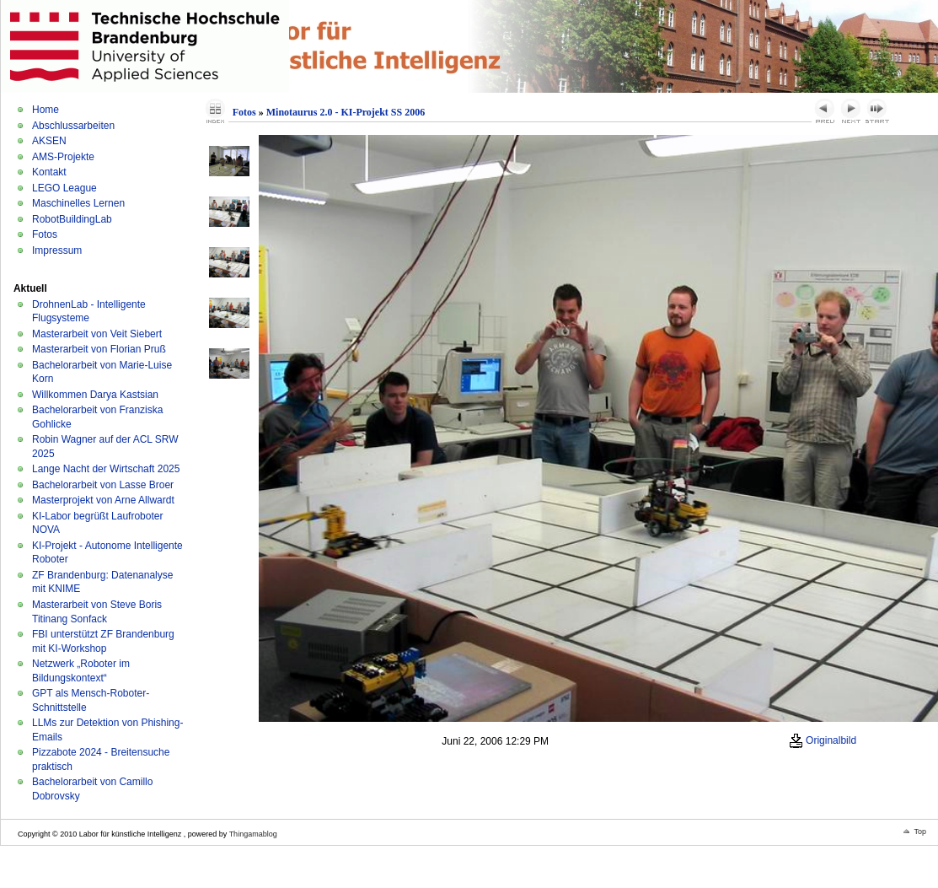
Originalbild (822, 740)
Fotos (44, 234)
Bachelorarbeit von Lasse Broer (103, 485)
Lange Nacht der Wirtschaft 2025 (106, 469)
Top (920, 831)
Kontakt (49, 172)
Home (45, 110)
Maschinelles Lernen (78, 203)
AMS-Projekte (63, 157)
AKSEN (49, 141)
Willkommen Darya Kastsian (95, 395)
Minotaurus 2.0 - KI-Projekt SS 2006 (345, 112)
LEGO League (64, 188)
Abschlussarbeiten (73, 126)
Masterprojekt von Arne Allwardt (103, 500)
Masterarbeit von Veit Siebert (97, 334)
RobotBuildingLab (72, 219)
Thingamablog (253, 834)
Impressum (57, 250)
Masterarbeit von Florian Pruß (99, 349)
